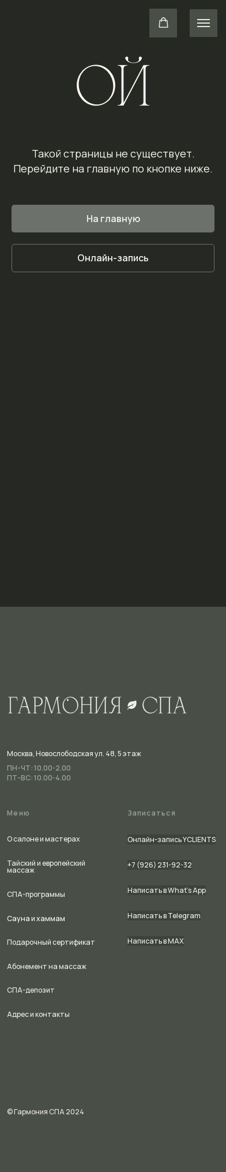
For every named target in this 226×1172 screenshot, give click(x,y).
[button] (163, 22)
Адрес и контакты (38, 1014)
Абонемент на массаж (46, 966)
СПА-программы (36, 894)
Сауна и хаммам (36, 918)
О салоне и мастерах (43, 839)
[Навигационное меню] (203, 23)
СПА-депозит (31, 990)
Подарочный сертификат (51, 942)
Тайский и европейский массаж (46, 866)
